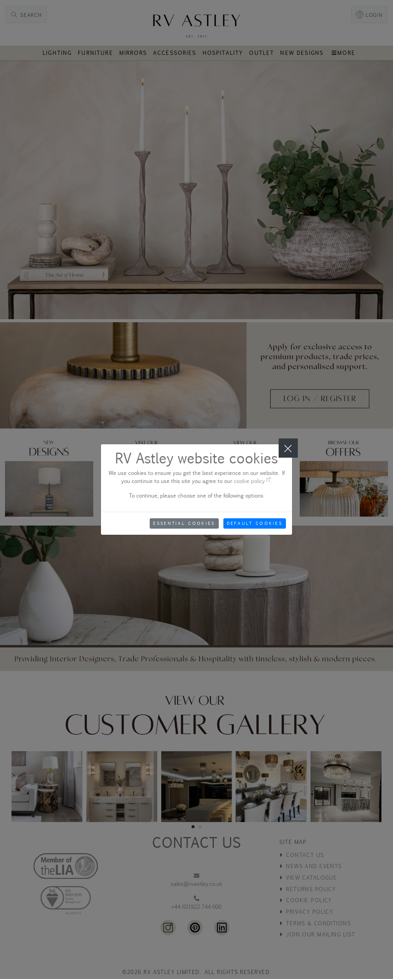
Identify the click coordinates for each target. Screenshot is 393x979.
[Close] (288, 448)
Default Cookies (255, 523)
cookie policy (252, 481)
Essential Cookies (184, 523)
